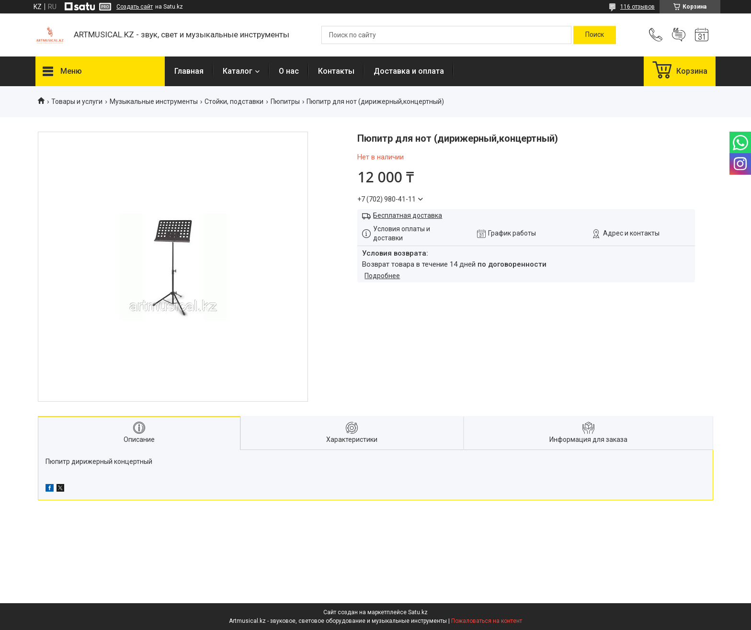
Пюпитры (285, 101)
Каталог (237, 71)
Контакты (336, 71)
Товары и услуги (76, 101)
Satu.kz (418, 612)
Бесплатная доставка (407, 215)
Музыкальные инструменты (154, 101)
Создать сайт (134, 6)
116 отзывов (637, 6)
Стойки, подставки (234, 101)
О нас (289, 71)
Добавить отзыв (678, 35)
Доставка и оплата (409, 71)
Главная (189, 71)
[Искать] (594, 35)
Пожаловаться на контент (486, 621)
